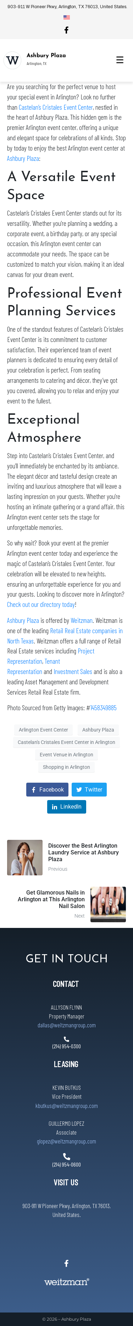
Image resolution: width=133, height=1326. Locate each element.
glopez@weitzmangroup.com (66, 1141)
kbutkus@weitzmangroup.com (66, 1105)
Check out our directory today (41, 604)
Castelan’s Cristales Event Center (56, 107)
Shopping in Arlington (66, 767)
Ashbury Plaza (46, 56)
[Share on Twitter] (89, 790)
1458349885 (103, 707)
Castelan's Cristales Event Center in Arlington (66, 742)
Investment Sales (73, 671)
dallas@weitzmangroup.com (67, 1024)
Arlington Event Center (43, 730)
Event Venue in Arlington (66, 754)
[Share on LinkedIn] (66, 807)
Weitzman (82, 620)
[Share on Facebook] (47, 790)
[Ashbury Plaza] (12, 60)
